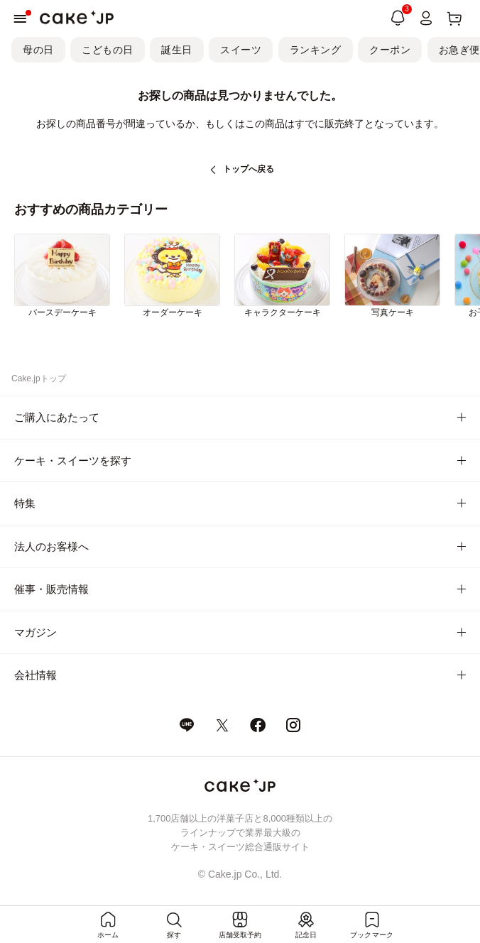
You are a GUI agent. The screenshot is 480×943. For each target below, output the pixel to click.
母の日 (38, 49)
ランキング (316, 49)
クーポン (389, 49)
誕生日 (176, 49)
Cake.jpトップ (38, 378)
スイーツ (240, 49)
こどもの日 (107, 49)
